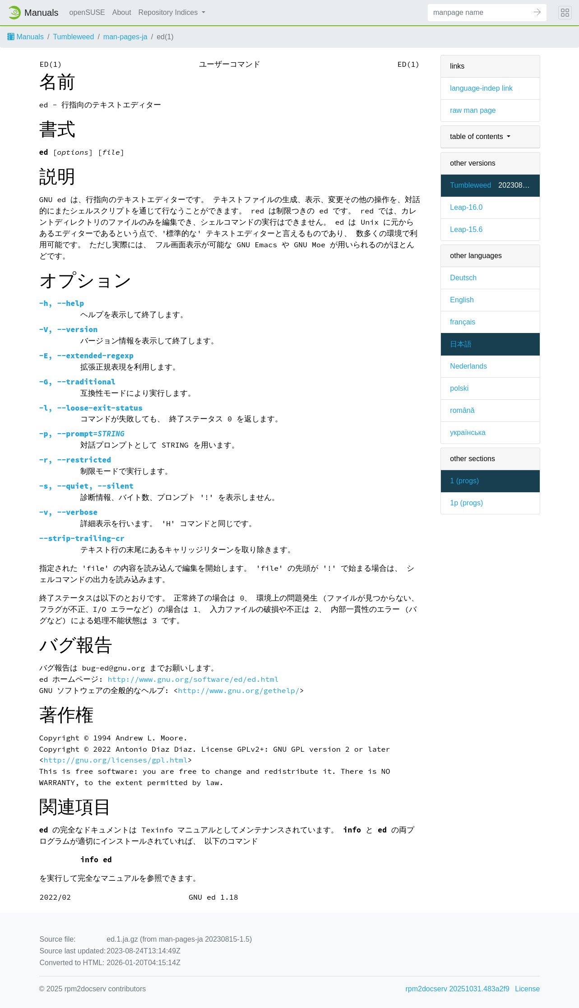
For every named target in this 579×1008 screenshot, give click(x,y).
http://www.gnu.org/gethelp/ (238, 690)
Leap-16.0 (466, 207)
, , (86, 486)
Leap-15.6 (466, 229)
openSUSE (87, 12)
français (462, 322)
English (461, 300)
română (462, 410)
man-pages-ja (125, 37)
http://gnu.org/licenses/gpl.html (115, 760)
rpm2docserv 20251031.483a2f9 (458, 989)
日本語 (461, 344)
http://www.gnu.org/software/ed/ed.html (192, 679)
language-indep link (481, 88)
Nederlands (468, 366)
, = (82, 434)
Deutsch (463, 278)
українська (468, 432)
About (121, 12)
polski (459, 388)
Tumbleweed (73, 37)
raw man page (473, 110)
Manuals (25, 37)
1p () (466, 503)
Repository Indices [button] (169, 12)
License (527, 989)
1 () (464, 481)
